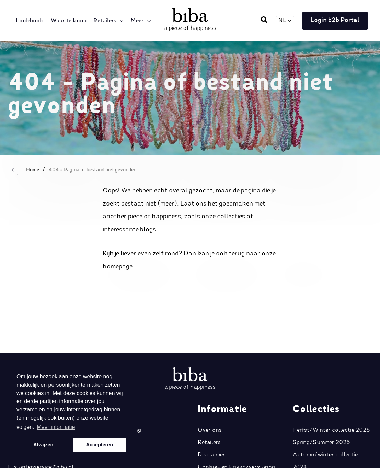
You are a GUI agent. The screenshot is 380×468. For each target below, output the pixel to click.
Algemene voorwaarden (228, 423)
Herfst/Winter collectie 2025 (331, 374)
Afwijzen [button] (43, 444)
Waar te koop (70, 21)
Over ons (210, 374)
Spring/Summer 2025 (321, 386)
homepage (118, 267)
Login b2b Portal (333, 21)
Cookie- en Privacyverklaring (236, 411)
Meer (24, 36)
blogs (148, 229)
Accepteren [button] (99, 444)
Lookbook (31, 21)
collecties (231, 216)
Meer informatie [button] (56, 427)
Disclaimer (211, 399)
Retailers (106, 21)
